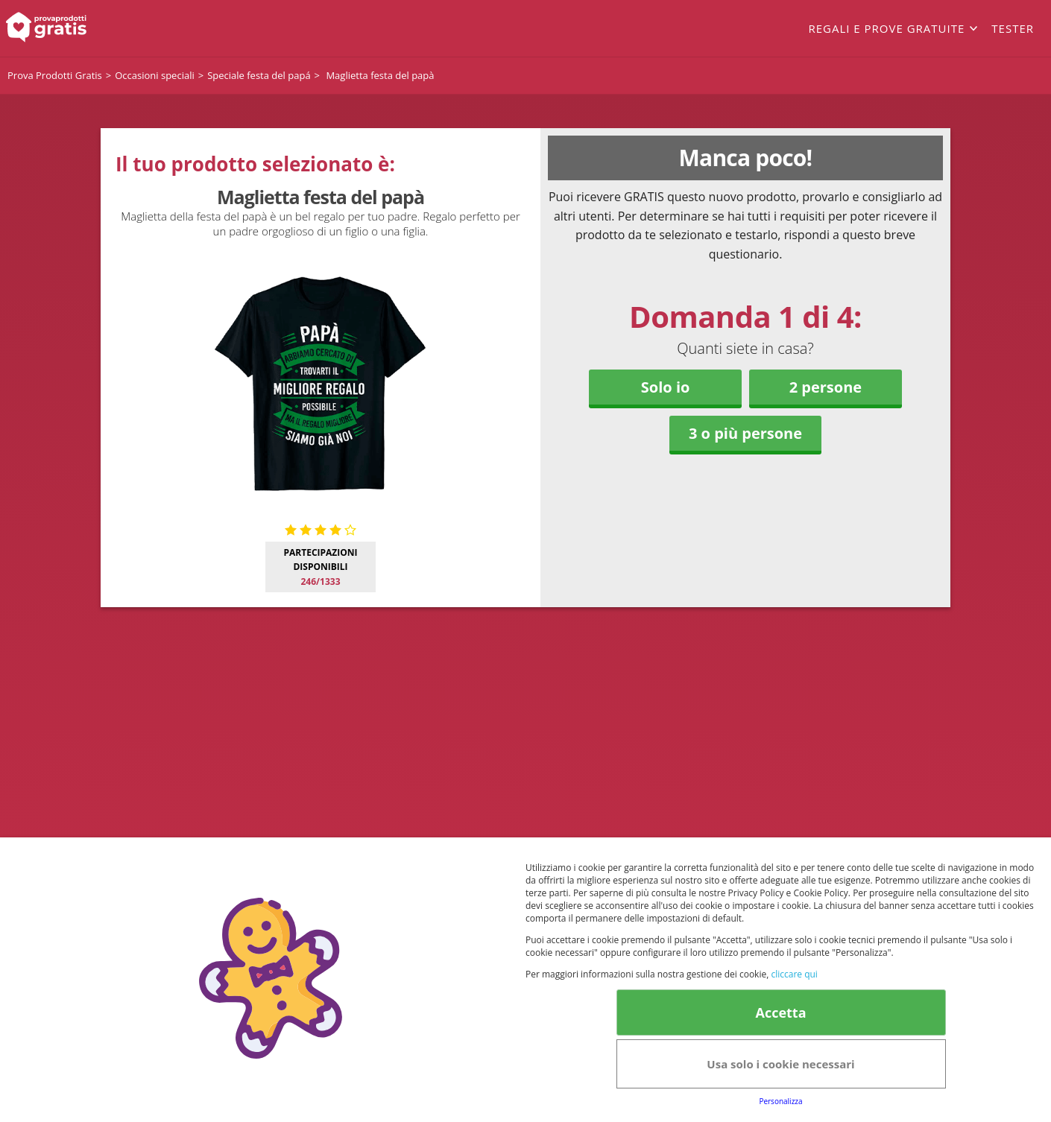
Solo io (665, 387)
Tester (1012, 28)
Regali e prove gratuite (886, 28)
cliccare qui (794, 974)
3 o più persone (745, 433)
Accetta (780, 1012)
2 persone (825, 387)
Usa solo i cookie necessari (780, 1063)
